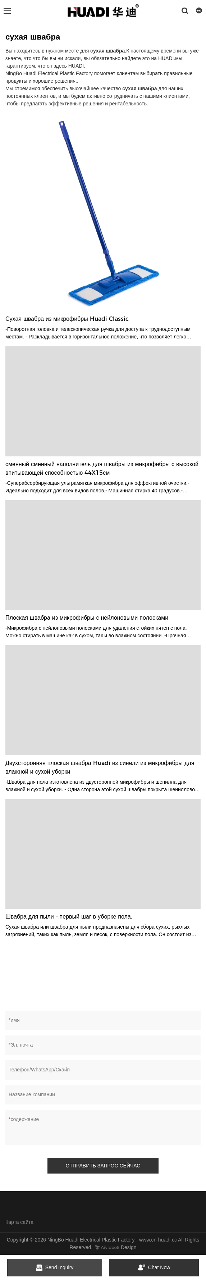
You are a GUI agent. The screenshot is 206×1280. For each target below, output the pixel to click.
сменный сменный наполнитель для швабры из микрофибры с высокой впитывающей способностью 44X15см (101, 468)
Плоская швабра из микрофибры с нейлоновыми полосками (86, 617)
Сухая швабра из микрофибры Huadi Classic (67, 318)
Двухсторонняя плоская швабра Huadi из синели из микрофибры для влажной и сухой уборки (99, 767)
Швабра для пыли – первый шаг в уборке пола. (68, 916)
